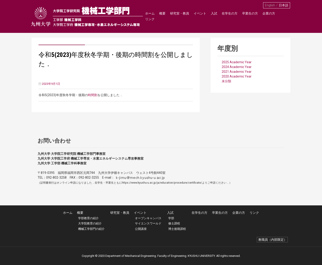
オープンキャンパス (148, 218)
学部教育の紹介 (88, 218)
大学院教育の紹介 (90, 223)
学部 (171, 218)
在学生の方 (229, 16)
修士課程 (174, 223)
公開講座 (141, 229)
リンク (284, 16)
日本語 (283, 5)
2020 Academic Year (237, 76)
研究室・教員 (179, 16)
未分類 (226, 81)
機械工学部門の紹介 (91, 229)
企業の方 (268, 16)
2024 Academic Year (237, 67)
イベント (199, 16)
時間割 (92, 95)
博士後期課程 (177, 229)
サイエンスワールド (148, 223)
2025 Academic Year (237, 62)
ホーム (149, 16)
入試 (214, 16)
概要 (162, 16)
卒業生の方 (250, 16)
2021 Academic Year (237, 71)
